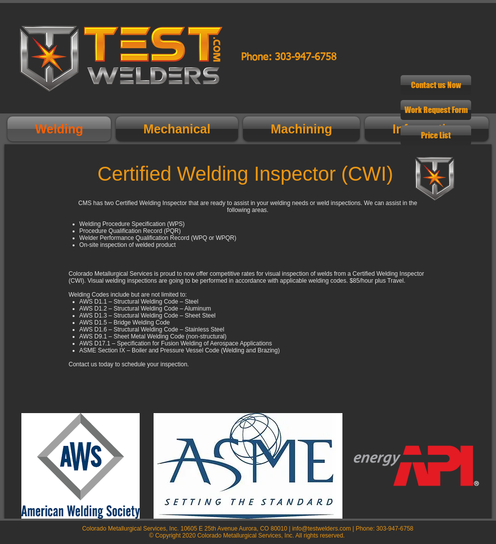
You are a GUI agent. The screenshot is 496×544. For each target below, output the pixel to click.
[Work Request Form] (436, 110)
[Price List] (436, 135)
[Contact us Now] (436, 85)
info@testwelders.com (321, 528)
